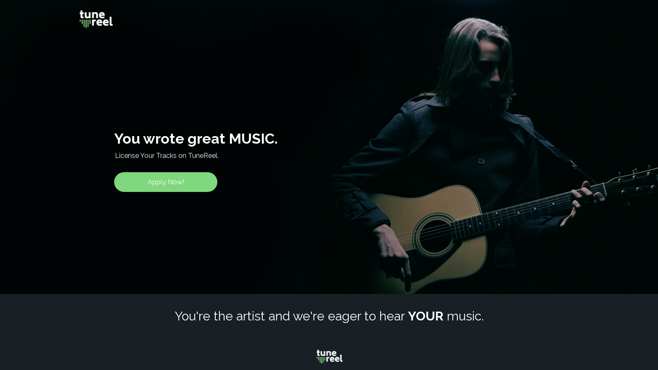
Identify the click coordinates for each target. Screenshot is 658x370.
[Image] (95, 19)
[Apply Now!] (165, 182)
